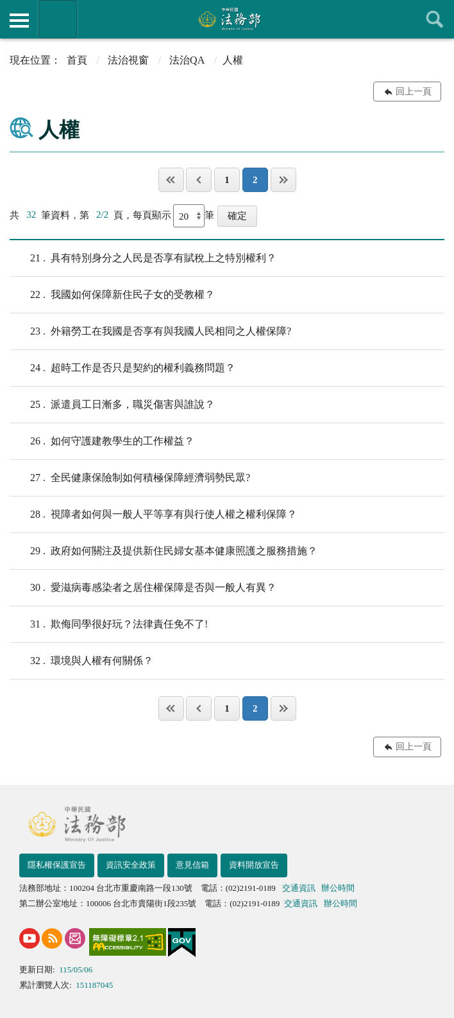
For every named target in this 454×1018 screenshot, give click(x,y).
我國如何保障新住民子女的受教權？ (112, 295)
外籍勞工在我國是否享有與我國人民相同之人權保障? (150, 331)
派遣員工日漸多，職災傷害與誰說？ (112, 404)
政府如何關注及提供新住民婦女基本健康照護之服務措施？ (163, 551)
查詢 (435, 19)
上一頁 (199, 180)
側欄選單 (19, 20)
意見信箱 (192, 865)
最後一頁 (283, 180)
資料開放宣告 (254, 865)
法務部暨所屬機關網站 (57, 19)
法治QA (187, 60)
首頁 (77, 60)
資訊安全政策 (131, 865)
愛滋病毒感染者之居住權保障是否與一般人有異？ (143, 587)
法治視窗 (128, 60)
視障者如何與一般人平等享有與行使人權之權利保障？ (153, 514)
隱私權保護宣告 (57, 865)
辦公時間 (338, 888)
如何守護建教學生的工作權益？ (102, 441)
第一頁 (171, 180)
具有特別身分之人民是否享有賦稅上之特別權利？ (143, 258)
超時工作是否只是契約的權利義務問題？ (122, 368)
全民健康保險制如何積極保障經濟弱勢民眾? (130, 478)
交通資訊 (298, 888)
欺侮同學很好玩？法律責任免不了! (109, 624)
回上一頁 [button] (414, 91)
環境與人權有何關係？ (81, 661)
